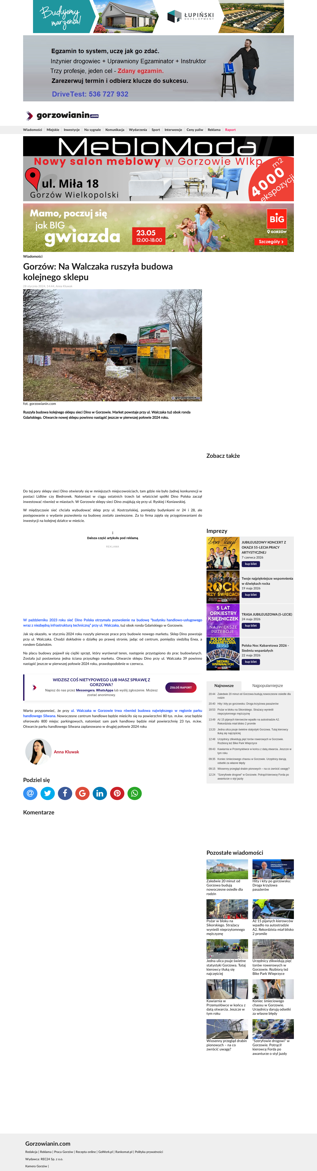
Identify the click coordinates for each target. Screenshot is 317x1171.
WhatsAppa (104, 690)
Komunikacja (114, 130)
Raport (230, 130)
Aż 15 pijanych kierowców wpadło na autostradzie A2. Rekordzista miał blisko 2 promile (248, 721)
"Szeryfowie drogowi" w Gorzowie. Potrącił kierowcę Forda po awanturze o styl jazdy (253, 776)
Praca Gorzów (63, 1152)
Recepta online (86, 1152)
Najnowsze (224, 686)
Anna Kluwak (66, 752)
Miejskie (53, 130)
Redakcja (31, 1152)
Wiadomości (32, 130)
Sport (156, 130)
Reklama (214, 130)
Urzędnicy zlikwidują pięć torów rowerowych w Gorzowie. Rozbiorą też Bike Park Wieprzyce (250, 741)
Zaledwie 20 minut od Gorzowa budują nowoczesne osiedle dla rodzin (254, 696)
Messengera (85, 690)
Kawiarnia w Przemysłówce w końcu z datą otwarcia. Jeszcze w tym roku (254, 751)
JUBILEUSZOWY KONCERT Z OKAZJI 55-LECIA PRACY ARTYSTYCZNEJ (264, 547)
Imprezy (216, 531)
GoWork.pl (105, 1152)
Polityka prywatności (149, 1152)
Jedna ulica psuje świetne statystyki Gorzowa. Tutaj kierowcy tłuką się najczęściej (252, 731)
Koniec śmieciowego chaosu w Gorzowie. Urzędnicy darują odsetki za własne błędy (251, 761)
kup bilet (251, 564)
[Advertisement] (112, 455)
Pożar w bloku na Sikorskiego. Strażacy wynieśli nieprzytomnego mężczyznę (245, 711)
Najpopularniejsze (267, 685)
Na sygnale (92, 130)
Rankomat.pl (123, 1152)
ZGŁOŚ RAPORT (181, 687)
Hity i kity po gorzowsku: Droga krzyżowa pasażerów (247, 703)
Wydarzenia (138, 130)
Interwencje (173, 130)
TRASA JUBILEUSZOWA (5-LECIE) (267, 614)
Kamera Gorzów (36, 1166)
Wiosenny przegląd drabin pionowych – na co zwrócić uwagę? (253, 768)
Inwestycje (72, 130)
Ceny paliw (195, 130)
